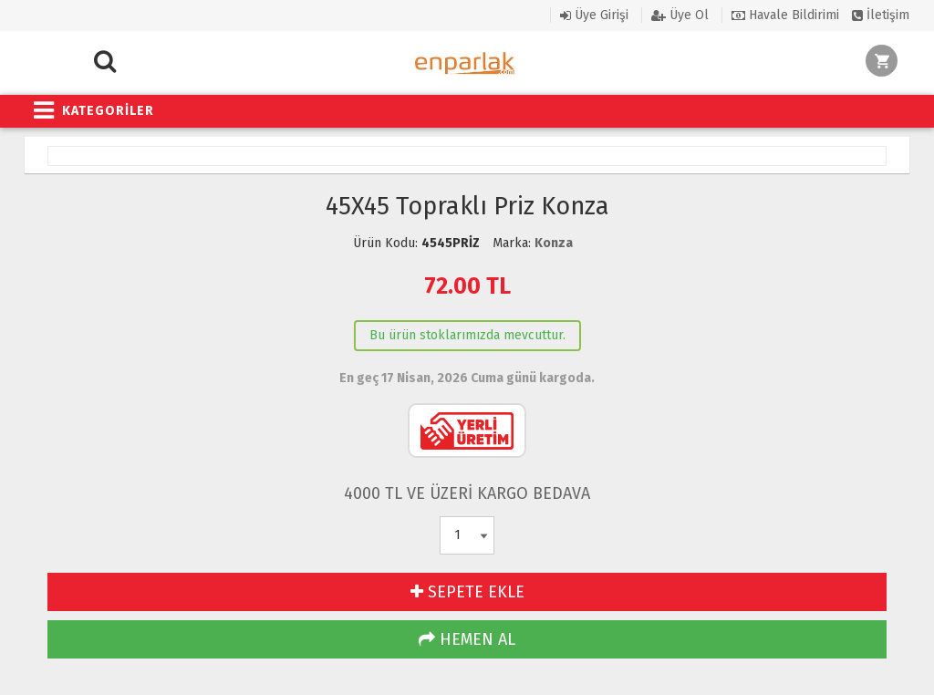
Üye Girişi (594, 15)
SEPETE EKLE (467, 592)
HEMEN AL (467, 639)
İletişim (880, 15)
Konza (553, 243)
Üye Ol (680, 15)
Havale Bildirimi (785, 15)
